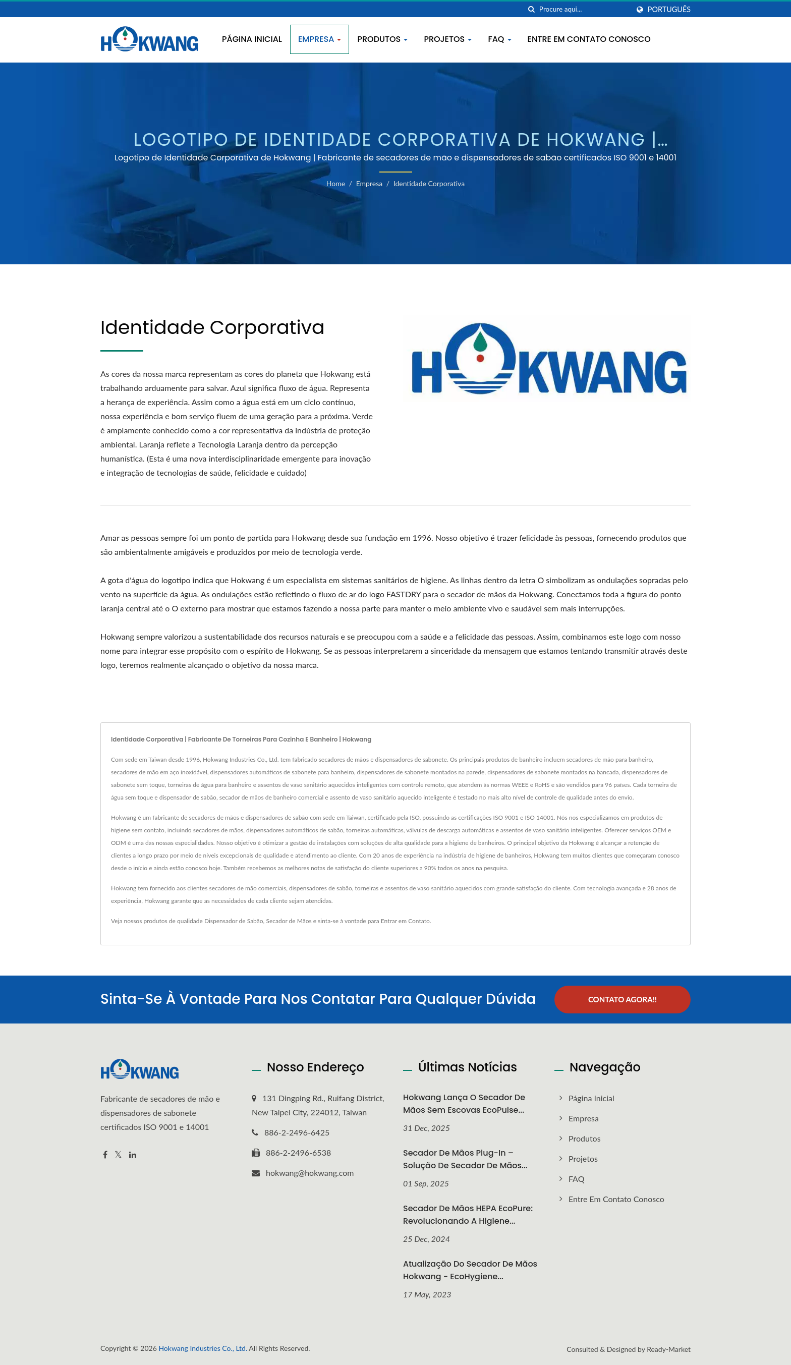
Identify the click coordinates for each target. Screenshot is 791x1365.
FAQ (499, 39)
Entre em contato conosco (589, 39)
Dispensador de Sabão (233, 921)
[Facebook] (105, 1155)
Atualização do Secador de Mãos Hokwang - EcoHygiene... (470, 1270)
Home (335, 183)
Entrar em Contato (405, 921)
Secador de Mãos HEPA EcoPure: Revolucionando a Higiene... (468, 1215)
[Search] (584, 9)
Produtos (382, 39)
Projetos (448, 39)
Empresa (320, 39)
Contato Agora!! (622, 999)
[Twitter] (118, 1155)
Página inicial (252, 39)
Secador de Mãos (288, 921)
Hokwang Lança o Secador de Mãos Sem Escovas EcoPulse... (464, 1104)
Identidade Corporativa (429, 183)
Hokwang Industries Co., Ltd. (202, 1348)
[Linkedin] (132, 1155)
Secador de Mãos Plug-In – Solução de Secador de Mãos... (465, 1159)
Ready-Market (669, 1349)
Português (669, 10)
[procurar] (531, 9)
